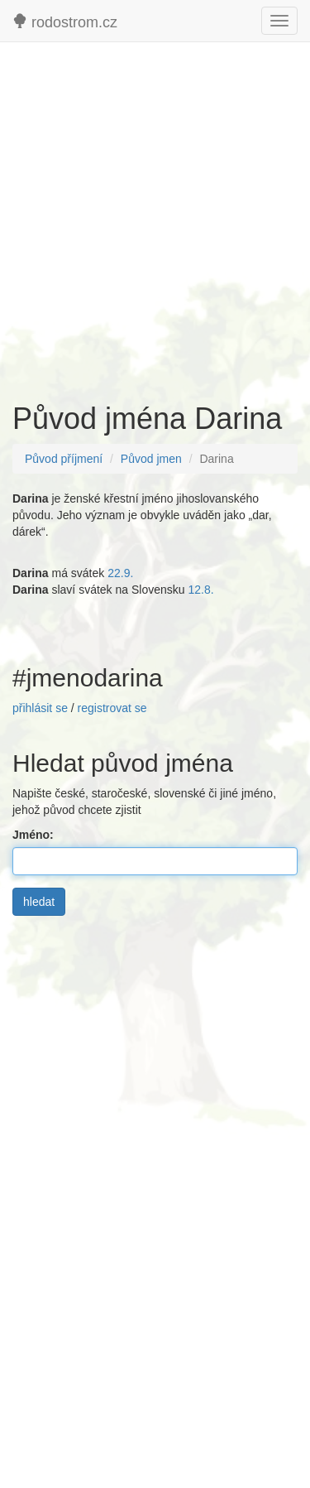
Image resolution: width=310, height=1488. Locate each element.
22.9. (120, 573)
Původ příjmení (64, 458)
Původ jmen (151, 458)
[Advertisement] (155, 214)
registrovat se (112, 708)
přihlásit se (40, 708)
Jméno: (36, 834)
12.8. (200, 589)
